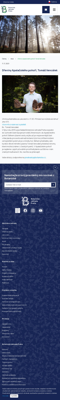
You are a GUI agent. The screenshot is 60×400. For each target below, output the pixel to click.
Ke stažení (5, 337)
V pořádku (14, 396)
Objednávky (6, 327)
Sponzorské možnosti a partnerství (14, 305)
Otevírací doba (8, 2)
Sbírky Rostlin (7, 270)
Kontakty (5, 372)
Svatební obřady (8, 299)
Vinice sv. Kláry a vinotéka (11, 238)
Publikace (5, 283)
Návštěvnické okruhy (9, 251)
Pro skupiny (6, 244)
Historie (5, 349)
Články (4, 59)
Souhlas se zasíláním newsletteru (14, 378)
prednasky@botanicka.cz (35, 157)
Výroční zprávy (7, 365)
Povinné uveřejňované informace (14, 385)
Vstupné (5, 228)
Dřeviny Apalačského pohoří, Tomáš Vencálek (31, 59)
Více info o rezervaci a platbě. (14, 124)
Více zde (5, 396)
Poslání (4, 267)
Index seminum (7, 279)
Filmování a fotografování (11, 302)
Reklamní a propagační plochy (12, 308)
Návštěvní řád (7, 369)
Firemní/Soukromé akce (10, 295)
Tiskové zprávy (7, 362)
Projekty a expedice (9, 273)
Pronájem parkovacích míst (11, 311)
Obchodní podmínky (9, 375)
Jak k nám (5, 235)
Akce (12, 59)
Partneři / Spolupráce (9, 359)
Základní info (6, 324)
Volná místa (6, 353)
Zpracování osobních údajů (11, 381)
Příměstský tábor (8, 334)
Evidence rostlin (7, 276)
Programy (5, 330)
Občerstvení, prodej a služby (12, 248)
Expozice (5, 254)
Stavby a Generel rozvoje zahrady (14, 356)
